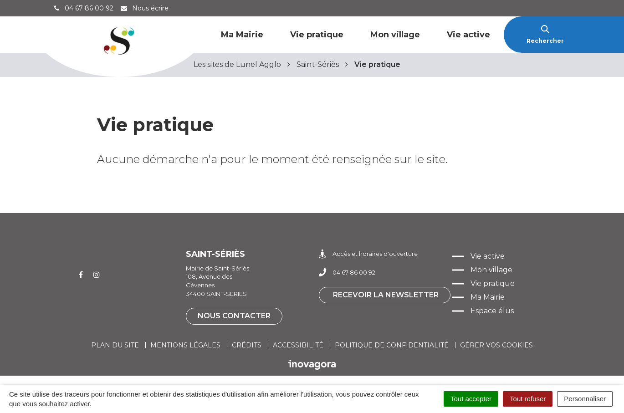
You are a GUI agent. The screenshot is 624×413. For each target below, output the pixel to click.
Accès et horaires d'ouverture (368, 254)
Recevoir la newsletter (386, 295)
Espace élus (492, 310)
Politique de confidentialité (392, 345)
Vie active (468, 35)
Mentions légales (185, 345)
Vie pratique (316, 35)
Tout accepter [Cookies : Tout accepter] (470, 399)
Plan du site (115, 345)
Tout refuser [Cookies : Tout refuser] (528, 399)
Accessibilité (298, 345)
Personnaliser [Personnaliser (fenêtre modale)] (585, 399)
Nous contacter (234, 315)
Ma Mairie (242, 35)
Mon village (395, 35)
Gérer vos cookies (496, 345)
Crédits (246, 345)
